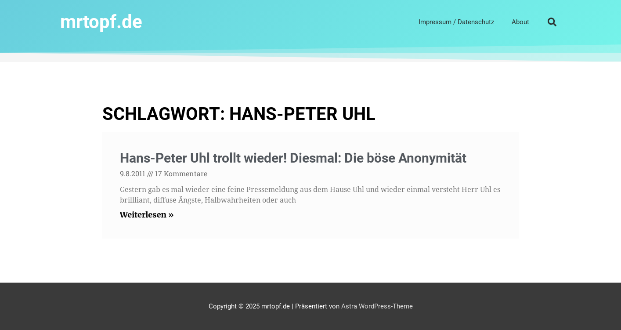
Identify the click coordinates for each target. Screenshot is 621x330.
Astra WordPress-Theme (377, 306)
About (520, 22)
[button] (552, 22)
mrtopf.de (101, 22)
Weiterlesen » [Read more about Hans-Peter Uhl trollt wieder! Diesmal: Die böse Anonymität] (147, 215)
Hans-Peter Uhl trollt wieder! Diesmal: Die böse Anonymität (293, 158)
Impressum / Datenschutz (456, 22)
